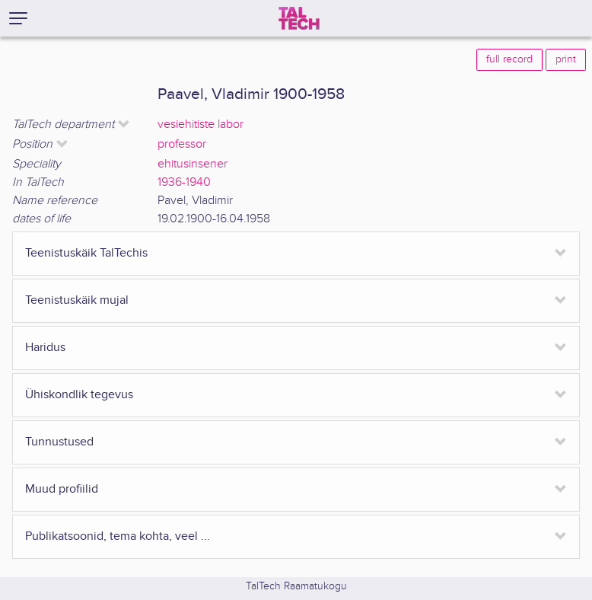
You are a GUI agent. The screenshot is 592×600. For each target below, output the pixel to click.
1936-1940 (184, 182)
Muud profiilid (61, 489)
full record (509, 59)
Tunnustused (59, 442)
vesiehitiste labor (200, 124)
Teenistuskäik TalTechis (86, 253)
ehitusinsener (193, 164)
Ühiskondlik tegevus (79, 395)
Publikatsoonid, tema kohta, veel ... (117, 536)
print (565, 59)
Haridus (45, 347)
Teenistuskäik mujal (77, 300)
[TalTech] (299, 18)
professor (182, 144)
